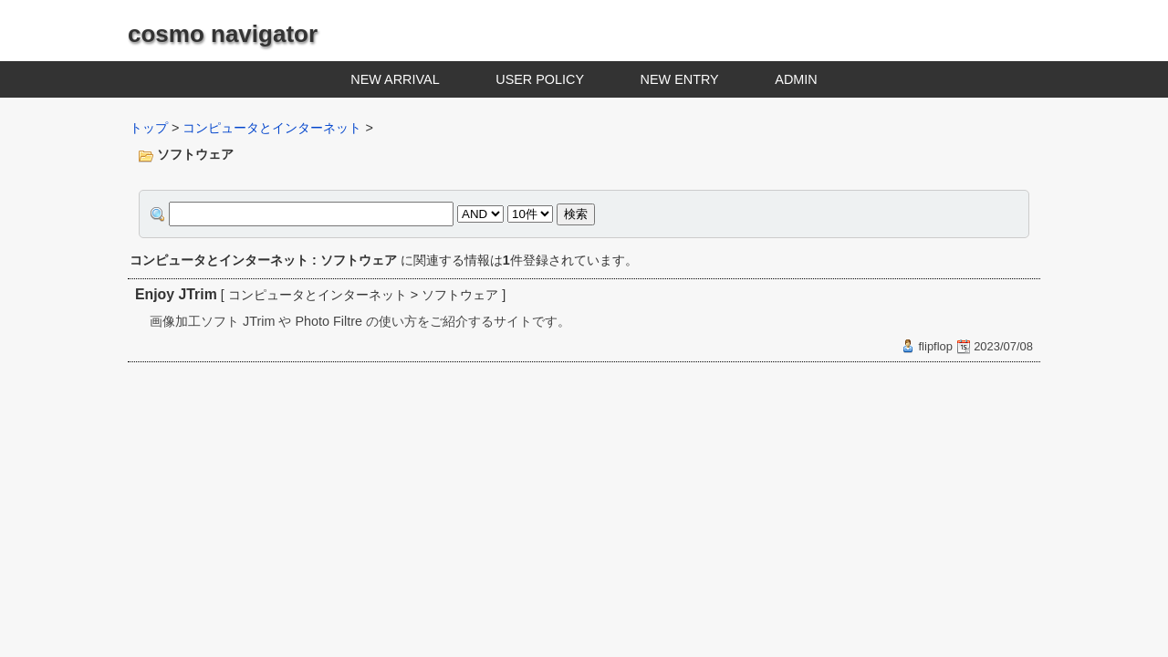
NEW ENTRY (680, 79)
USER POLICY (539, 79)
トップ (149, 127)
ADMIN (796, 79)
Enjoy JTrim (176, 294)
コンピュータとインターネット (271, 127)
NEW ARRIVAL (394, 79)
